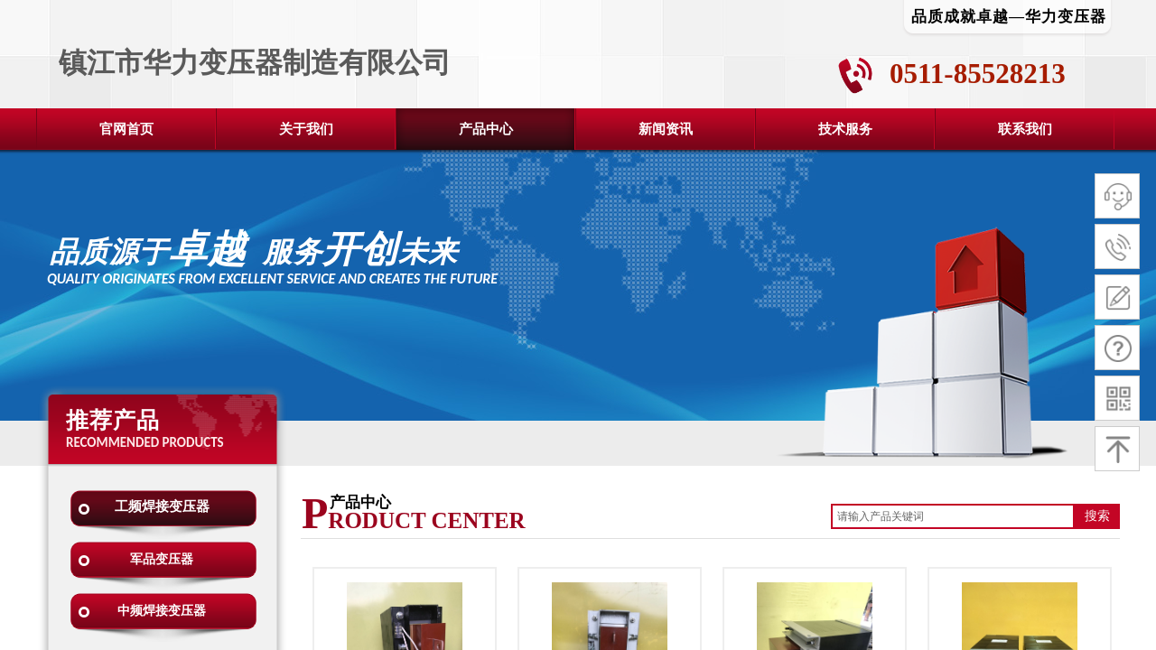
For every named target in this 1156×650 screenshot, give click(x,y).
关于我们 (306, 129)
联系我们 (1025, 129)
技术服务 (845, 129)
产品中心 (486, 129)
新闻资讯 (666, 129)
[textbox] (953, 516)
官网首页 (126, 129)
